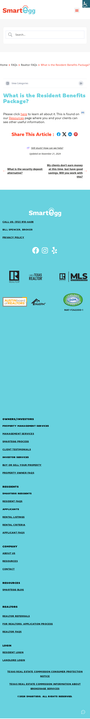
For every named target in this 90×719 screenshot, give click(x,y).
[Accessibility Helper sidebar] (86, 4)
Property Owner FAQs (18, 473)
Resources (16, 118)
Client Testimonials (17, 450)
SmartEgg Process (16, 442)
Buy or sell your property (22, 466)
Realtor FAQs (29, 65)
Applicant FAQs (14, 533)
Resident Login (13, 653)
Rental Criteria (14, 525)
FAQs (14, 65)
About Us (9, 554)
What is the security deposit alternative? (23, 171)
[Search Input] (48, 35)
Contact (9, 570)
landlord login (14, 661)
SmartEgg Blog (13, 590)
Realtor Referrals (16, 617)
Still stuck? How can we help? (45, 147)
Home (4, 65)
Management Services (18, 434)
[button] (77, 10)
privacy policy (13, 237)
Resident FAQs (12, 502)
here (24, 114)
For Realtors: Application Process (28, 625)
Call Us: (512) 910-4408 (18, 222)
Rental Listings (14, 518)
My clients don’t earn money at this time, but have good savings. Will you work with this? (67, 170)
